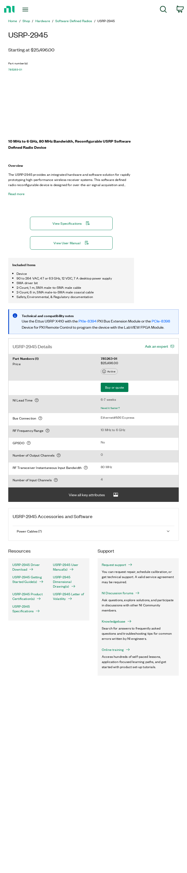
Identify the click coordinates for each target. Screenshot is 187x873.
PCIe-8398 (161, 321)
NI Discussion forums (120, 593)
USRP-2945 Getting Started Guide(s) (27, 579)
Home (12, 21)
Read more (16, 193)
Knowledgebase (116, 621)
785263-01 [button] (15, 69)
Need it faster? (110, 408)
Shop (26, 21)
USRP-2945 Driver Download (26, 567)
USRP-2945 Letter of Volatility (68, 596)
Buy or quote (114, 387)
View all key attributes (93, 494)
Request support (117, 564)
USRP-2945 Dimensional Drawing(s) (64, 582)
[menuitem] (163, 10)
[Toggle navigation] (30, 9)
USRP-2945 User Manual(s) (65, 567)
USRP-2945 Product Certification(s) (27, 596)
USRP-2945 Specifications (26, 608)
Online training (116, 649)
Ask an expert (156, 346)
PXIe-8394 (88, 321)
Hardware (42, 21)
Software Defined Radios (73, 21)
